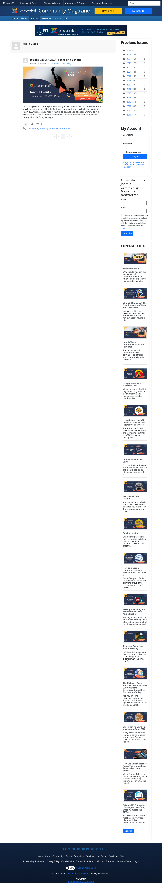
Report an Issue (124, 861)
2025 (129, 54)
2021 (129, 71)
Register (127, 166)
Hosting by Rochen (81, 881)
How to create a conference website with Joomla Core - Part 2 (134, 571)
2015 (129, 93)
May (69, 64)
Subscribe (127, 233)
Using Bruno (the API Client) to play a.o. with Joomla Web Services (134, 422)
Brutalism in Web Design (131, 497)
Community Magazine (51, 10)
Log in (136, 861)
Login (135, 156)
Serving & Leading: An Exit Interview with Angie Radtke (134, 611)
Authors (34, 18)
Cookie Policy (67, 861)
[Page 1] (63, 136)
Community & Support (76, 3)
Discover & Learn (52, 3)
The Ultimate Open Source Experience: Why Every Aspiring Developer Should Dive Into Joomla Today (135, 688)
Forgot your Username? (134, 164)
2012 (129, 106)
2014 (129, 97)
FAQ (66, 18)
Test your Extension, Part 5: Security (133, 647)
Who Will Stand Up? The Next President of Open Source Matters (135, 305)
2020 (129, 76)
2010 (129, 114)
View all (128, 830)
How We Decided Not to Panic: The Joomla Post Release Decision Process (135, 767)
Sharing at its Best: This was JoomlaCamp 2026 (134, 728)
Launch (138, 11)
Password (128, 143)
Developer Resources (102, 3)
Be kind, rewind (130, 533)
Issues (24, 18)
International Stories (60, 128)
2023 (129, 63)
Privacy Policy (126, 228)
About (58, 18)
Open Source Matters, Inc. (78, 873)
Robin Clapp (30, 43)
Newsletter (47, 18)
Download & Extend (29, 3)
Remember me (133, 152)
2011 (129, 110)
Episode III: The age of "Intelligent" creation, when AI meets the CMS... (134, 808)
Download (108, 11)
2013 (129, 101)
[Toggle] (145, 50)
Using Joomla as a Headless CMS (132, 384)
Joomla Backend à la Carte (133, 460)
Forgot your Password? (134, 162)
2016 (129, 89)
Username (128, 135)
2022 (129, 67)
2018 (129, 80)
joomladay (43, 128)
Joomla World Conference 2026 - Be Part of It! (133, 344)
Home (15, 18)
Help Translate (108, 861)
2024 (129, 59)
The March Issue (131, 268)
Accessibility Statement (33, 861)
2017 (129, 84)
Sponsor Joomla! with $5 (87, 861)
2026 (129, 50)
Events (33, 128)
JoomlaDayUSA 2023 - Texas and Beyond (56, 59)
